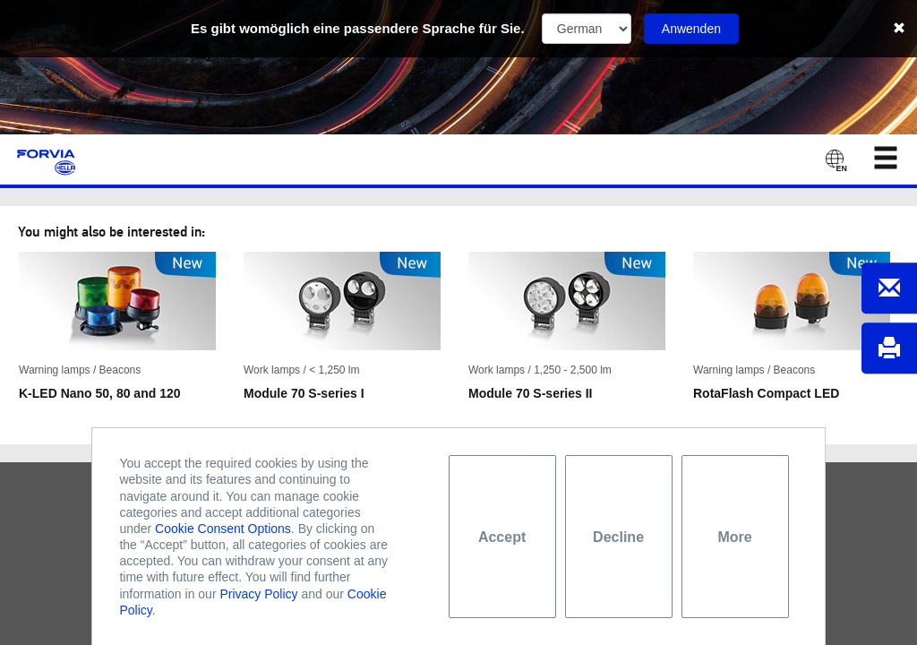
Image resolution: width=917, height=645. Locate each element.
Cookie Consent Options (223, 528)
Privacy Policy (258, 594)
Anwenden (691, 29)
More (734, 537)
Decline (618, 537)
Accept (502, 537)
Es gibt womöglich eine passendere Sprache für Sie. (358, 28)
